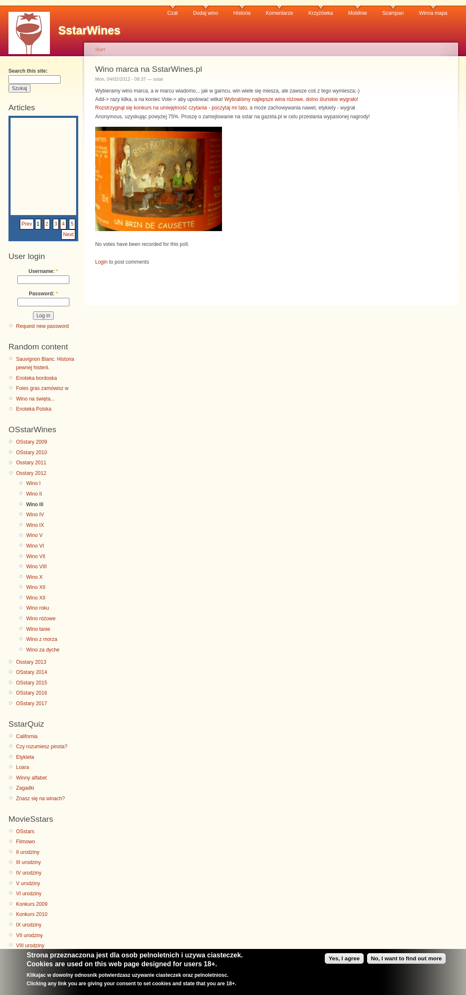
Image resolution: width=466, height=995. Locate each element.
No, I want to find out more (406, 961)
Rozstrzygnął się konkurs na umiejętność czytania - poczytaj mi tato (171, 108)
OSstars (25, 831)
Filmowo (25, 842)
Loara (22, 767)
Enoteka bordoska (36, 378)
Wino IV (35, 515)
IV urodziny (28, 873)
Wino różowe (40, 619)
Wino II (34, 494)
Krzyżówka (320, 13)
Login (101, 262)
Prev (27, 224)
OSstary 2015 (31, 683)
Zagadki (25, 788)
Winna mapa (433, 13)
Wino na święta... (35, 399)
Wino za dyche (43, 650)
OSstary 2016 (31, 693)
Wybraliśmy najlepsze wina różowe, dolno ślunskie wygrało (291, 99)
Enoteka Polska (33, 409)
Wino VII (35, 556)
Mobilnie (357, 13)
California (27, 736)
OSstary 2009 (31, 442)
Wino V (34, 535)
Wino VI (35, 546)
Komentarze (279, 13)
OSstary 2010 (31, 452)
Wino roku (37, 608)
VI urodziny (28, 894)
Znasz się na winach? (40, 798)
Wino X (34, 577)
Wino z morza (41, 639)
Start (100, 49)
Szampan (393, 13)
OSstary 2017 (31, 703)
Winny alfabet (31, 778)
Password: (43, 294)
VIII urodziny (30, 946)
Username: (43, 271)
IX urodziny (28, 925)
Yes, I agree (344, 961)
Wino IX (35, 525)
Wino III (35, 504)
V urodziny (28, 883)
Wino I (33, 483)
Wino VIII (36, 567)
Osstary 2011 (31, 463)
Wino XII (35, 587)
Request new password (42, 326)
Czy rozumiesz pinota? (41, 747)
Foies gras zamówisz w (42, 388)
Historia (242, 13)
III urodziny (28, 862)
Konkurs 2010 (31, 914)
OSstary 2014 (31, 672)
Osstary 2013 (31, 662)
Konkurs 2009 (31, 904)
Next (68, 234)
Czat (172, 13)
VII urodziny (29, 935)
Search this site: (28, 71)
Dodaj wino (205, 13)
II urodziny (27, 852)
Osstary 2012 (31, 473)
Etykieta (25, 757)
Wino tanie (38, 629)
